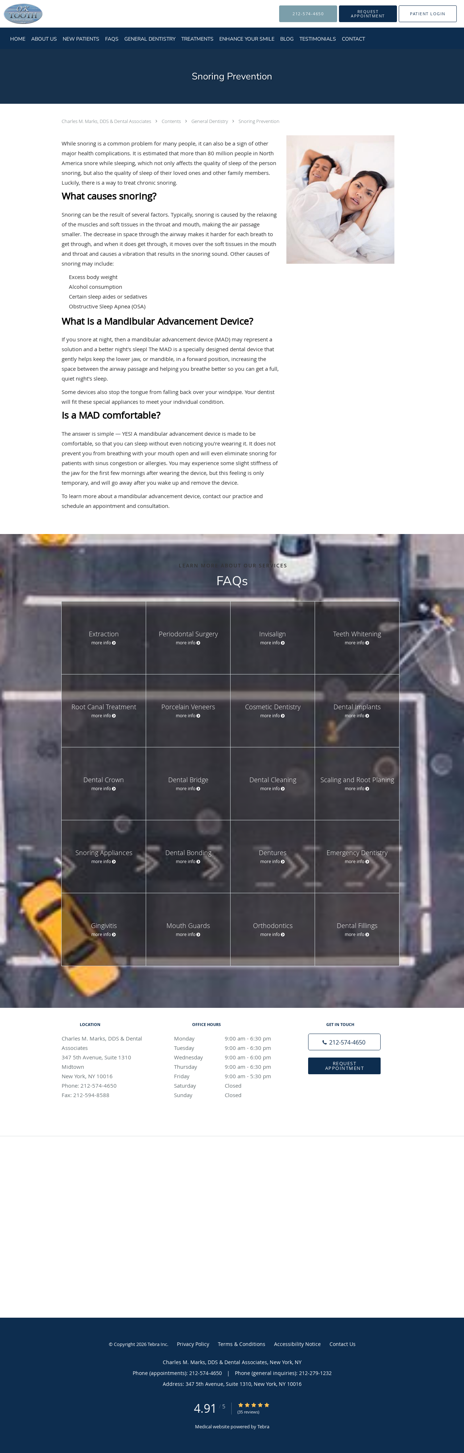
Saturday (230, 1085)
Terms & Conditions (241, 1344)
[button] (368, 13)
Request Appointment (344, 1065)
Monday (230, 1038)
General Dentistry (210, 121)
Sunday (230, 1095)
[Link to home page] (12, 14)
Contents (172, 121)
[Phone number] (344, 1042)
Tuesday (230, 1047)
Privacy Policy (193, 1344)
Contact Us (343, 1344)
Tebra (263, 1426)
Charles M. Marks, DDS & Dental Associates (107, 121)
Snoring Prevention (259, 121)
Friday (230, 1076)
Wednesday (230, 1057)
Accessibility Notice (297, 1344)
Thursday (230, 1066)
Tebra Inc (157, 1344)
